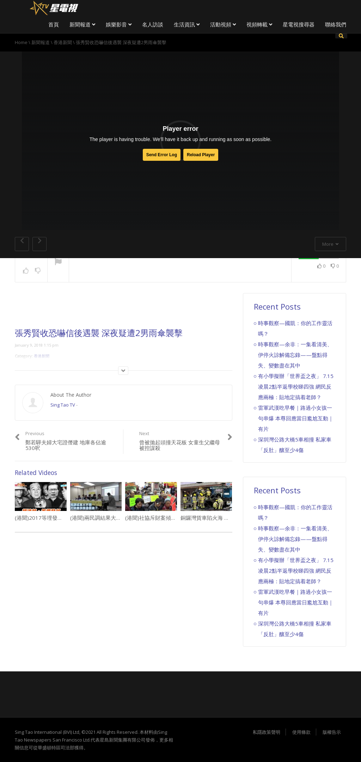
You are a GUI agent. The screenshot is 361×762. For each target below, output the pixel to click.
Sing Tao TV (62, 405)
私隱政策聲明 (266, 732)
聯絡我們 (335, 24)
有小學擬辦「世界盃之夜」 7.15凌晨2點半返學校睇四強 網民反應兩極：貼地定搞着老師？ (296, 386)
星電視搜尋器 (298, 24)
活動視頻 (223, 24)
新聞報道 (82, 24)
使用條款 (301, 732)
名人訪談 (152, 24)
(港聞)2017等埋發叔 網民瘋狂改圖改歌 (62, 517)
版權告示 (332, 732)
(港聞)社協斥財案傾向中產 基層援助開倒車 (175, 517)
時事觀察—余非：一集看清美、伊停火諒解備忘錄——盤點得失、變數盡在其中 (295, 355)
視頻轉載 (259, 24)
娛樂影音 (118, 24)
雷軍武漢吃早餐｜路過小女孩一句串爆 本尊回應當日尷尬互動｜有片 (296, 418)
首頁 (53, 24)
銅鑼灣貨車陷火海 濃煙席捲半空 (218, 517)
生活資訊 (187, 24)
